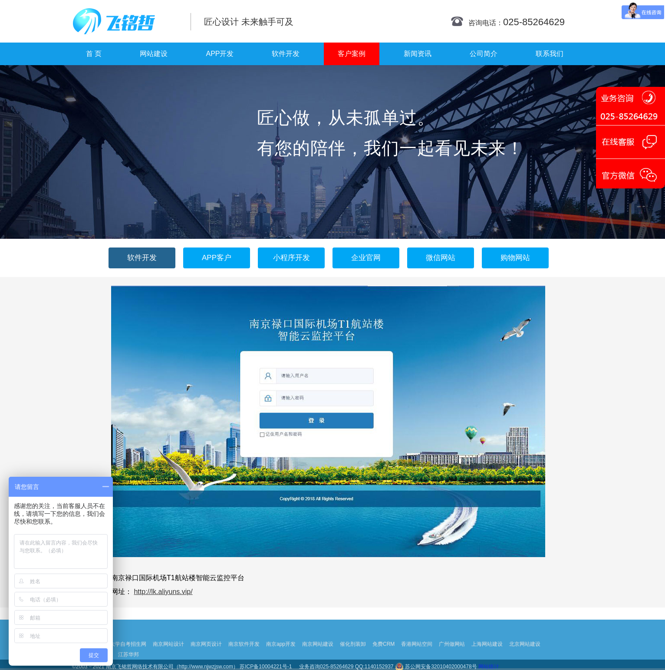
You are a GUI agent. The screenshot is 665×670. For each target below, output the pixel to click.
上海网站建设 (487, 656)
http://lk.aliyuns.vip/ (163, 591)
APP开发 (220, 53)
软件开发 (286, 53)
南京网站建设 (317, 656)
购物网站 (515, 258)
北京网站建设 (524, 656)
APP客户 (216, 258)
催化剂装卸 (353, 656)
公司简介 (483, 53)
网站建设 (154, 53)
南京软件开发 (244, 656)
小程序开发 (291, 258)
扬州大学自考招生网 (122, 656)
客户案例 (351, 53)
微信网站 (440, 258)
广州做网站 (452, 656)
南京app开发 (281, 656)
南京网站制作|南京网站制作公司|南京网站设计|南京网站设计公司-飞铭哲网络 (125, 21)
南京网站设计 (168, 656)
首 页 (94, 53)
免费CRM (383, 656)
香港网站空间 (416, 656)
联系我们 (549, 53)
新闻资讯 (417, 53)
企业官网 (366, 258)
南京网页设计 (206, 656)
